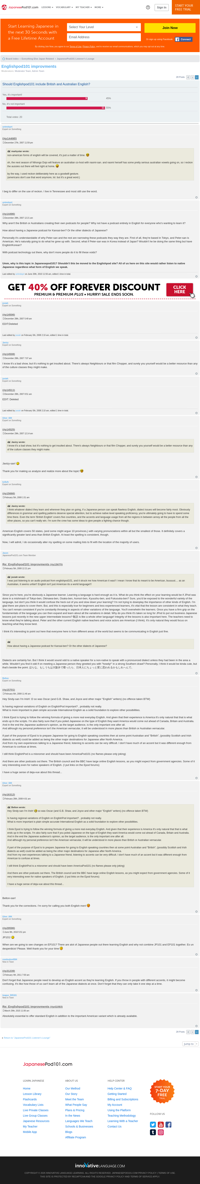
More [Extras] (98, 7)
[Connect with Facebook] (183, 39)
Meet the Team (74, 1099)
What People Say (76, 1104)
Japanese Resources (36, 1121)
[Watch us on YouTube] (161, 1124)
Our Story (71, 1094)
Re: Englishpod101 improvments (25, 564)
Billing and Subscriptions (123, 1099)
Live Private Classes (35, 1110)
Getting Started (117, 1094)
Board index (12, 59)
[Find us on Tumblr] (153, 1132)
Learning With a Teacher (123, 1121)
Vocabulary (63, 7)
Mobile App (30, 1132)
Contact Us (115, 1126)
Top (196, 197)
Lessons (46, 7)
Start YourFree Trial (186, 7)
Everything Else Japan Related (38, 59)
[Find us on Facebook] (168, 1124)
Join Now (170, 28)
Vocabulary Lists (33, 1104)
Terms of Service (141, 1176)
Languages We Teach (78, 1121)
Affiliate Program (75, 1137)
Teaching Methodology (122, 1115)
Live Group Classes (35, 1115)
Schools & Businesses (79, 1126)
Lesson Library (32, 1094)
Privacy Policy (89, 46)
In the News (72, 1115)
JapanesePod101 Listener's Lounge (75, 59)
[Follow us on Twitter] (153, 1124)
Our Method (72, 1088)
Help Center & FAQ (120, 1088)
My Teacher (83, 7)
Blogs (68, 1132)
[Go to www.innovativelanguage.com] (100, 1165)
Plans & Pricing (74, 1110)
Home (26, 1088)
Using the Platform (119, 1110)
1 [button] (192, 77)
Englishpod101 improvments (28, 66)
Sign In (161, 7)
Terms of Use (75, 46)
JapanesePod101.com (125, 1173)
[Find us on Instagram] (161, 1132)
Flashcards (30, 1099)
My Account (115, 1104)
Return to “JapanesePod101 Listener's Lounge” (27, 1038)
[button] (148, 7)
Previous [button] (188, 77)
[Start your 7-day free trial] (162, 1091)
